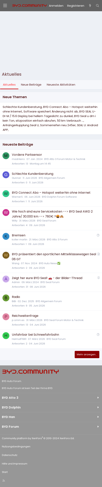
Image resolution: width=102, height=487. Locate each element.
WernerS (17, 197)
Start (5, 472)
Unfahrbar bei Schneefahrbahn (35, 334)
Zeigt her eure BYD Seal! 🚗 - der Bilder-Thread (47, 278)
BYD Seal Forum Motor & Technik (64, 320)
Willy (14, 220)
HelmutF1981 (19, 339)
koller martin (19, 239)
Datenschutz (9, 455)
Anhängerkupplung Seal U (21, 125)
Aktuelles (9, 85)
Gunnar (16, 178)
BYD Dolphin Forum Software (59, 197)
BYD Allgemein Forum (52, 178)
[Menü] (5, 5)
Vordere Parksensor (27, 154)
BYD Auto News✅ (49, 263)
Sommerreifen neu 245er (58, 125)
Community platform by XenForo (38, 438)
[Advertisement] (51, 42)
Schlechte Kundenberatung (22, 107)
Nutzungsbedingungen (16, 446)
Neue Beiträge (31, 85)
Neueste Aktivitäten (61, 85)
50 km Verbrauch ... (70, 121)
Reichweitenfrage (25, 316)
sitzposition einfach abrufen (36, 121)
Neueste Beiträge (18, 144)
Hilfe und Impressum (14, 463)
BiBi (14, 301)
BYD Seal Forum (46, 220)
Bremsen (18, 235)
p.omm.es (18, 320)
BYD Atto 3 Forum (57, 239)
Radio (16, 297)
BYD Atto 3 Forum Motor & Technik (64, 159)
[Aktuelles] (90, 6)
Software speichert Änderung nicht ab (50, 111)
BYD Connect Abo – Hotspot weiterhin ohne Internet (51, 192)
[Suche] (97, 6)
